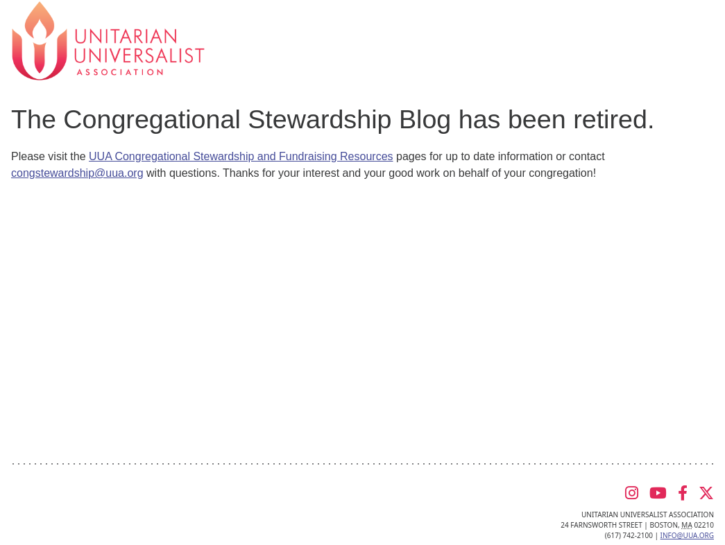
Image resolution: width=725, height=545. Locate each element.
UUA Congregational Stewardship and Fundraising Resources (241, 156)
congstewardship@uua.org (77, 173)
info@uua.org (687, 535)
